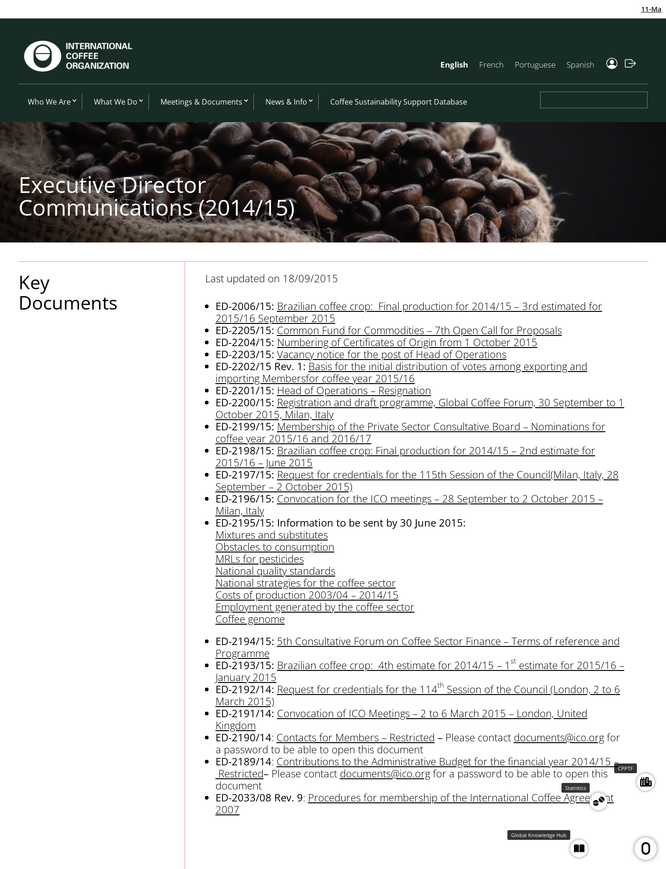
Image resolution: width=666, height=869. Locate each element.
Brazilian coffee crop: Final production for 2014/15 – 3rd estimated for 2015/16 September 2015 (409, 312)
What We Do (115, 102)
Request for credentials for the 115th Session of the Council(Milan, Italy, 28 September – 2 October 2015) (417, 480)
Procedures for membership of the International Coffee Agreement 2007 (415, 803)
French (491, 64)
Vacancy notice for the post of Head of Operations (391, 354)
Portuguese (535, 64)
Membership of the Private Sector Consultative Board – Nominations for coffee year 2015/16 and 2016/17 (410, 432)
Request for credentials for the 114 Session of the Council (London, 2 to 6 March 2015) (418, 695)
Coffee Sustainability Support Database (398, 102)
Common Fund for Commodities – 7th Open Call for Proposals (419, 330)
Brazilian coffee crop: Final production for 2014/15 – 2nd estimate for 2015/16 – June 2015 (405, 456)
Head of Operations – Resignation (354, 390)
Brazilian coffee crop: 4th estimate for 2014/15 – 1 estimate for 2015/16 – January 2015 (420, 671)
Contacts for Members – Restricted (356, 737)
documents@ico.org (559, 737)
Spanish (580, 64)
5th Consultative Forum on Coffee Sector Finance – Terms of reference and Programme (418, 647)
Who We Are (49, 102)
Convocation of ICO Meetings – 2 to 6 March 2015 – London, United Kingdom (401, 719)
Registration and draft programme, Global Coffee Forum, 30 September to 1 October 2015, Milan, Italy (420, 408)
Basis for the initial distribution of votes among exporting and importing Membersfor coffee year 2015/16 (401, 372)
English (454, 64)
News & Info (286, 102)
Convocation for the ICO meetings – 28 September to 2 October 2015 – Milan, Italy (409, 504)
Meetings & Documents (201, 102)
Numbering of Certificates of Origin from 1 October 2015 (407, 342)
